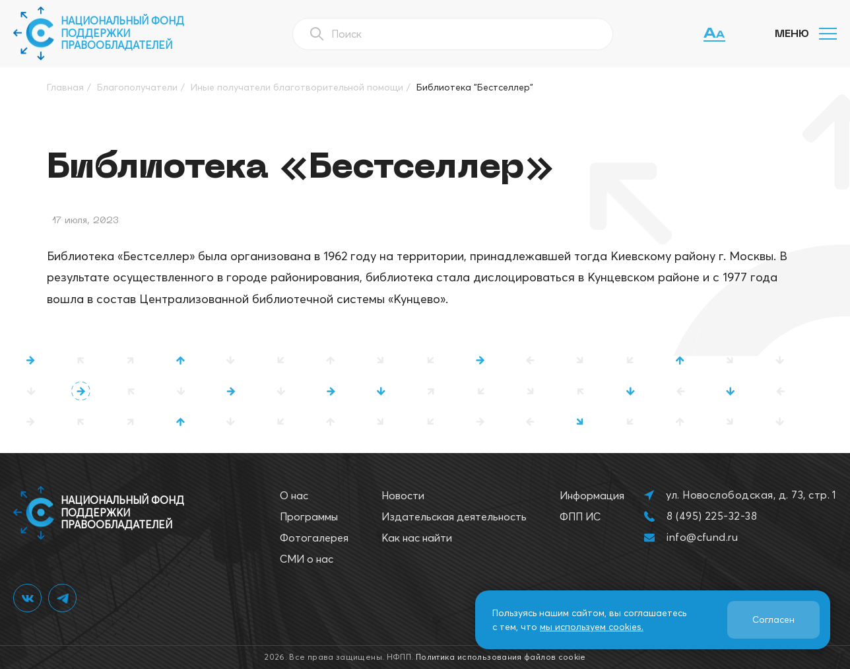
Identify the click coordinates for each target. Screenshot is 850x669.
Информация (592, 495)
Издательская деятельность (454, 516)
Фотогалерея (314, 537)
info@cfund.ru (702, 537)
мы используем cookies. (591, 627)
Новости (402, 495)
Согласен (773, 619)
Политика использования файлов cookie (501, 657)
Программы (309, 516)
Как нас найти (416, 537)
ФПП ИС (580, 516)
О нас (294, 495)
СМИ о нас (306, 558)
